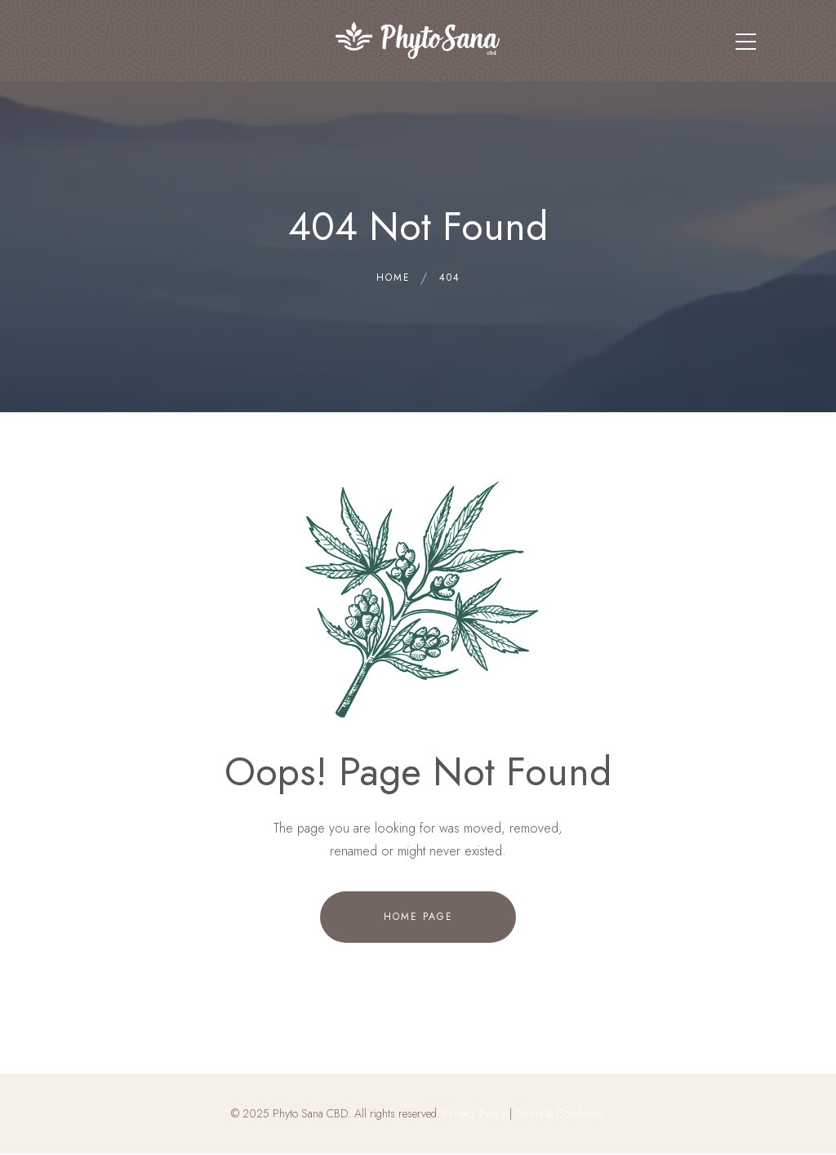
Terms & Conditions (560, 1113)
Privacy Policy (474, 1113)
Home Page (418, 916)
